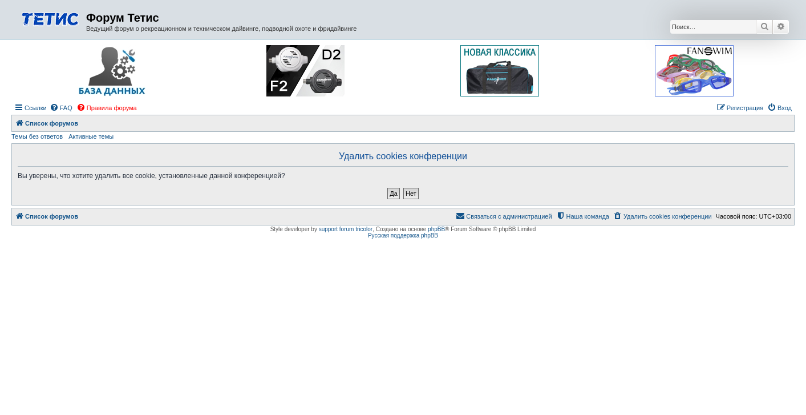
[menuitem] (61, 108)
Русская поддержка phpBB (403, 235)
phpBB (436, 229)
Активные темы (91, 136)
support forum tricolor (345, 229)
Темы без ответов (37, 136)
